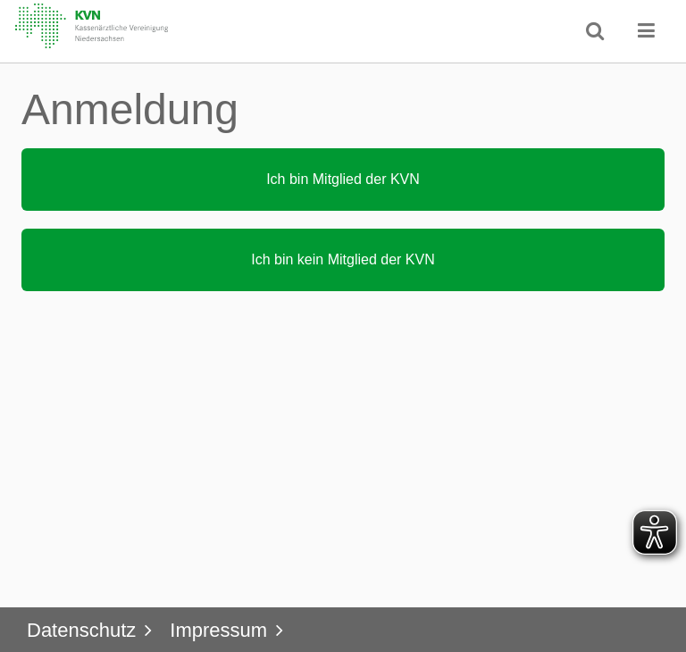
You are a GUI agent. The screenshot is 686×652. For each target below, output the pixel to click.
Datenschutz (81, 630)
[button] (647, 30)
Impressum (218, 630)
